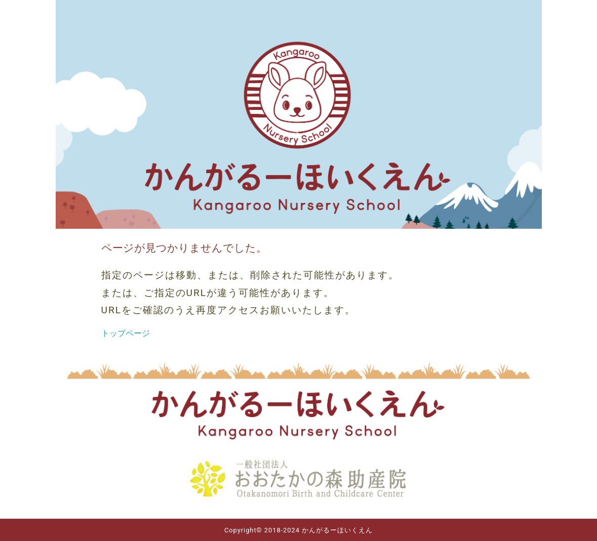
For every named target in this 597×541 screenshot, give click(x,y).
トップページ (125, 333)
